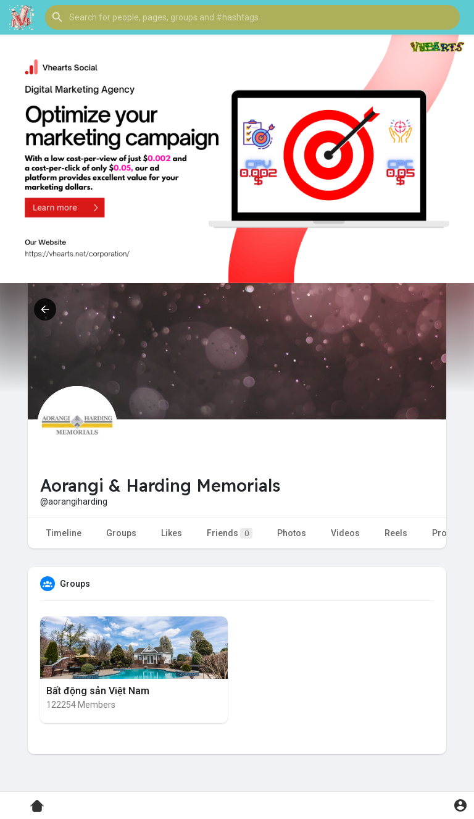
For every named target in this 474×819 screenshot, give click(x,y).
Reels (396, 533)
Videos (345, 533)
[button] (252, 17)
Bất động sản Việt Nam (97, 691)
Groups (121, 533)
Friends (229, 533)
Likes (171, 533)
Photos (291, 533)
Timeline (63, 533)
